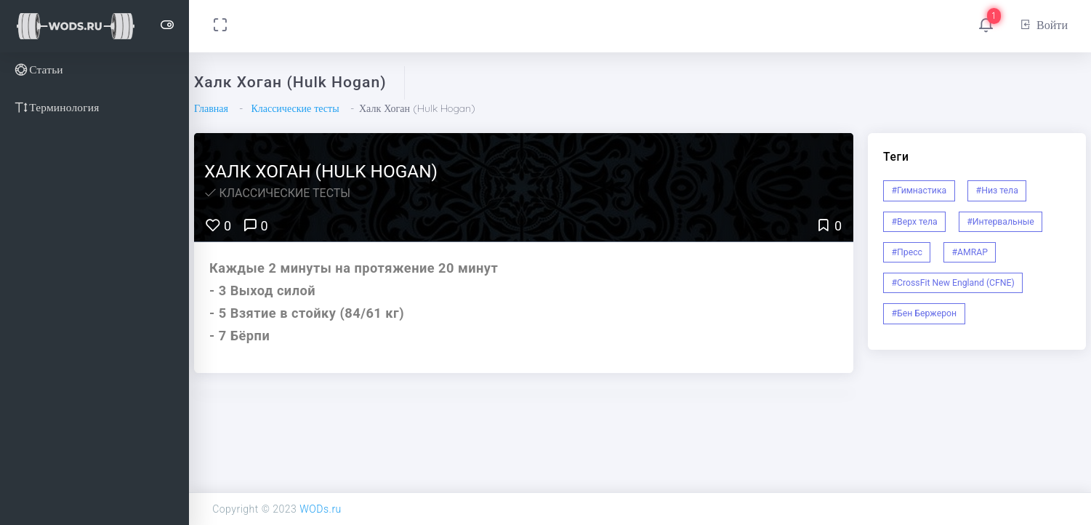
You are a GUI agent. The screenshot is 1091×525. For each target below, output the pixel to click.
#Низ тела (997, 190)
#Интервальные (1000, 222)
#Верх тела (915, 222)
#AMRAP (969, 252)
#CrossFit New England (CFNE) (953, 283)
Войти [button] (1043, 24)
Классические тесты (295, 108)
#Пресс (907, 252)
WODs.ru (320, 509)
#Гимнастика (919, 190)
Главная (211, 108)
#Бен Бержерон (924, 313)
